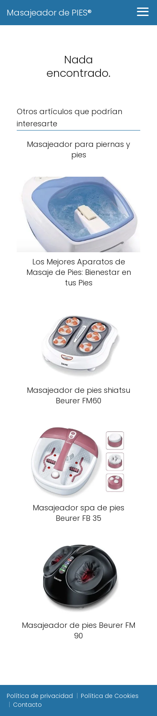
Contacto (27, 704)
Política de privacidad (40, 696)
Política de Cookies (110, 696)
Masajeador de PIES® (49, 12)
